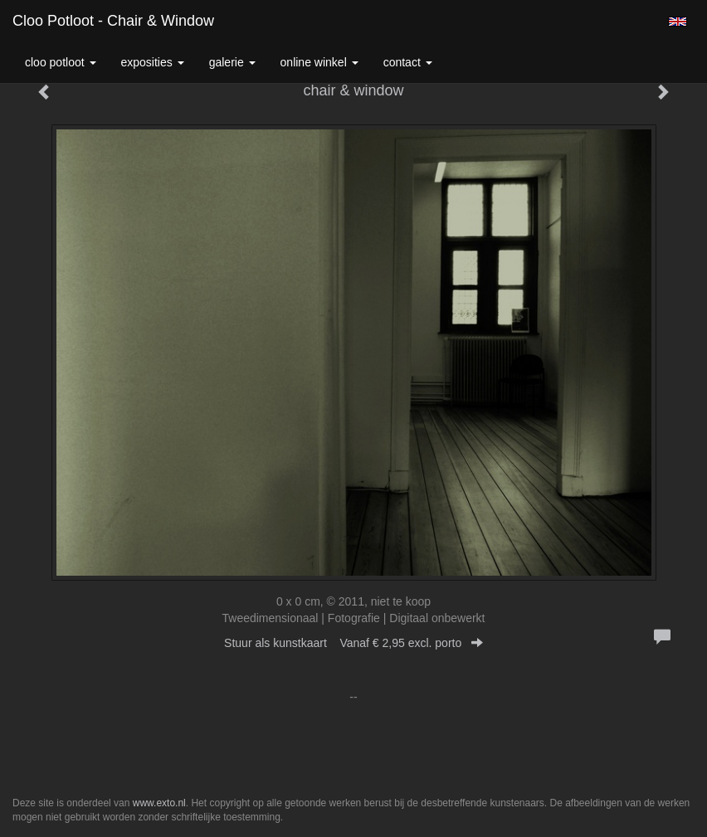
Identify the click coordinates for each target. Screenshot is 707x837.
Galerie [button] (232, 62)
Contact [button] (407, 62)
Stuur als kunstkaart (353, 643)
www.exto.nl (159, 803)
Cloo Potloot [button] (60, 62)
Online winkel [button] (319, 62)
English (677, 22)
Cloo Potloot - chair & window (113, 20)
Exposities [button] (152, 62)
